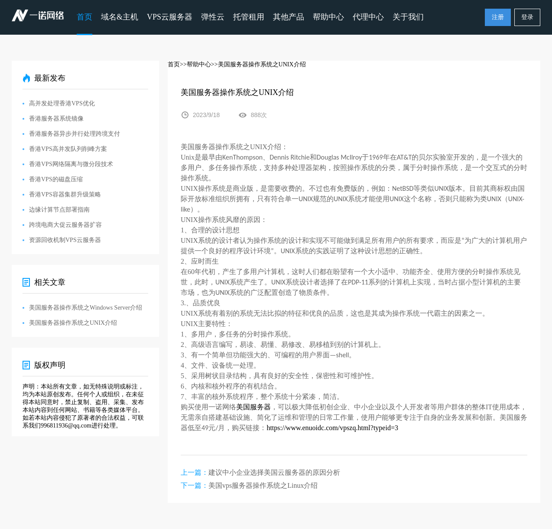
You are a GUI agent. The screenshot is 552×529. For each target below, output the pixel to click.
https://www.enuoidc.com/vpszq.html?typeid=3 (332, 427)
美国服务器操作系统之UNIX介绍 (73, 323)
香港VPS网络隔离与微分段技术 (71, 164)
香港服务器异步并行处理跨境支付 (74, 134)
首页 (84, 17)
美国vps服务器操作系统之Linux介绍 (263, 485)
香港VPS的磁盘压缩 (56, 179)
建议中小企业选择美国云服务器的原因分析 (274, 472)
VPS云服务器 (169, 17)
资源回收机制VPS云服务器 (65, 240)
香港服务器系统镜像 (56, 118)
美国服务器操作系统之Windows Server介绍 (85, 307)
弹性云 (212, 17)
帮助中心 (328, 17)
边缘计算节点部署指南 (59, 209)
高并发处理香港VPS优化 (62, 103)
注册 (498, 17)
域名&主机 (119, 17)
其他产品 (288, 17)
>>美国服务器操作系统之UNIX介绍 (258, 64)
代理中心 (368, 17)
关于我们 (408, 17)
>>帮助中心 (195, 64)
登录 (527, 17)
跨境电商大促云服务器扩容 (65, 225)
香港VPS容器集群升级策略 (65, 194)
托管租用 (248, 17)
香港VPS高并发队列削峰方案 (68, 149)
